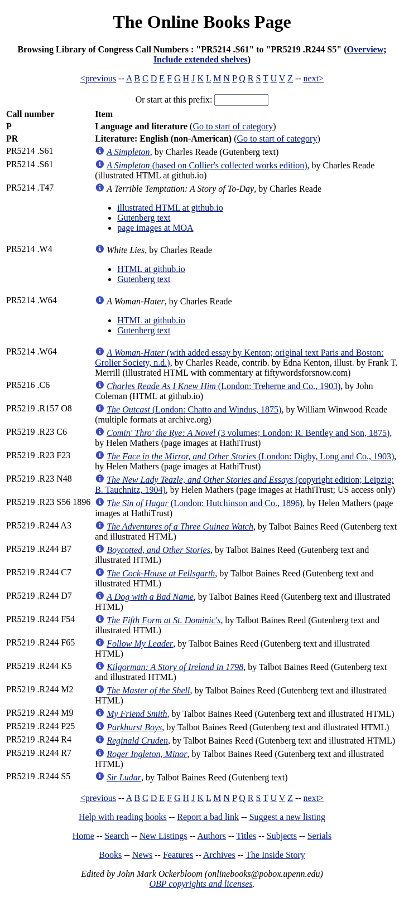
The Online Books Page (202, 22)
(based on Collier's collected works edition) (207, 165)
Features (178, 855)
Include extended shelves (200, 59)
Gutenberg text (143, 217)
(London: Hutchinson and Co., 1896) (204, 503)
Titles (246, 836)
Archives (219, 855)
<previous (98, 78)
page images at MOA (155, 227)
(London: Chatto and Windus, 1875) (194, 409)
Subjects (282, 836)
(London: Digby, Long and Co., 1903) (250, 456)
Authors (211, 836)
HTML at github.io (151, 269)
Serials (319, 836)
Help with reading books (123, 817)
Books (110, 855)
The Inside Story (275, 855)
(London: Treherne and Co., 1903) (223, 386)
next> (314, 78)
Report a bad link (208, 817)
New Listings (163, 836)
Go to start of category (233, 126)
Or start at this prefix (173, 99)
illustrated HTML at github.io (170, 207)
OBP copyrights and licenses (200, 884)
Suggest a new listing (287, 817)
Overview (365, 49)
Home (83, 836)
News (142, 855)
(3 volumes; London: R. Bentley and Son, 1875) (248, 433)
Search (117, 836)
